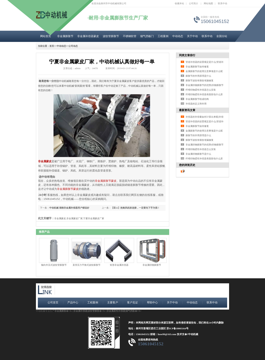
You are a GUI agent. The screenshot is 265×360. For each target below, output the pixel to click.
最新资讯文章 (187, 110)
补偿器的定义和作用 (196, 103)
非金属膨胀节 (65, 36)
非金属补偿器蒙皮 (88, 36)
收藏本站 (179, 3)
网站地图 (208, 3)
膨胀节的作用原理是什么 (198, 76)
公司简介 (193, 3)
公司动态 (73, 46)
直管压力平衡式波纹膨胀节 (86, 265)
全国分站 (221, 36)
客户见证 (132, 302)
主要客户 (112, 302)
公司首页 (53, 302)
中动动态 (177, 36)
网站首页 (45, 36)
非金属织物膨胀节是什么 (198, 154)
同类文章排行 (187, 55)
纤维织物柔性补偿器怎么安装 (201, 89)
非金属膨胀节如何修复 (197, 66)
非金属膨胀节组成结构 (197, 99)
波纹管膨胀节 (111, 36)
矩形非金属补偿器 (119, 265)
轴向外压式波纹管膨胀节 (54, 265)
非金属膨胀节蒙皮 (105, 180)
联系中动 (222, 3)
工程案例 (163, 36)
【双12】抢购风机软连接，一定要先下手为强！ (135, 207)
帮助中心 (152, 302)
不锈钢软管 (129, 36)
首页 (51, 46)
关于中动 (192, 36)
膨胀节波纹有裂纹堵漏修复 (199, 80)
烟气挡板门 (147, 36)
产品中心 (72, 302)
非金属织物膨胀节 (152, 265)
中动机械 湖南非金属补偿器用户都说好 (69, 207)
